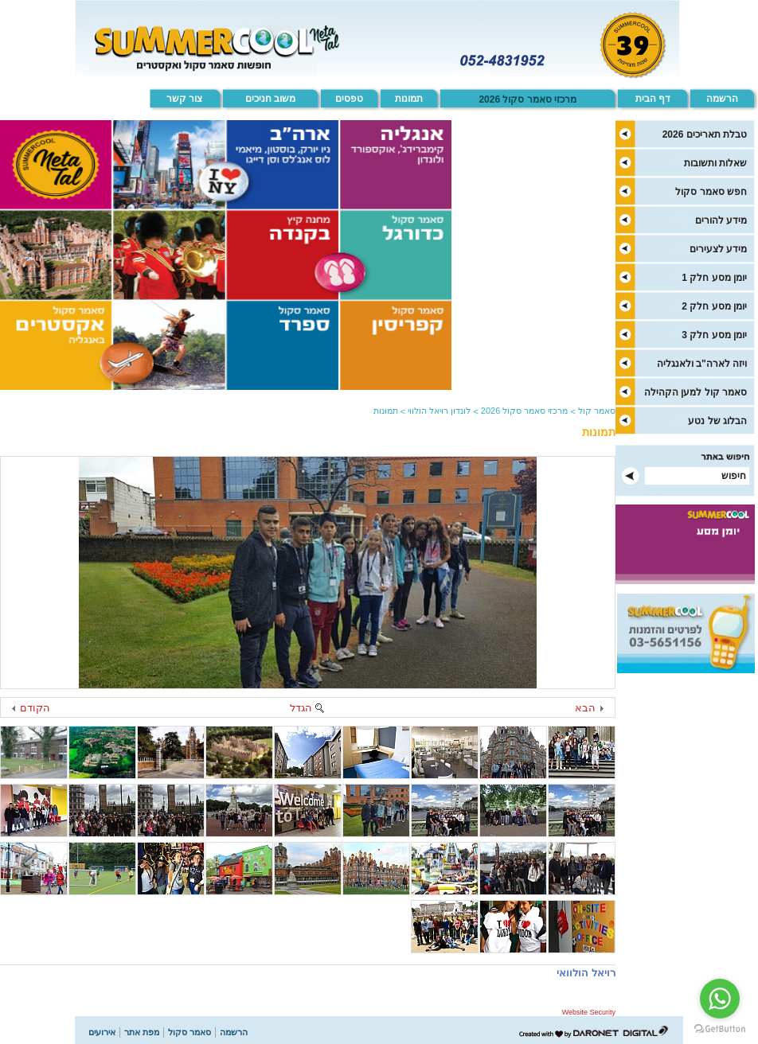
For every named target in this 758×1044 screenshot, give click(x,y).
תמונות (409, 98)
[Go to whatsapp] (720, 999)
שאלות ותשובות (715, 163)
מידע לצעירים (718, 249)
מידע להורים (721, 220)
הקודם (35, 708)
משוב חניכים (270, 98)
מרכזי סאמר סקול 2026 (527, 99)
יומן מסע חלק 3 (714, 335)
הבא (585, 708)
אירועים (101, 1032)
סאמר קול (596, 410)
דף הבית (652, 98)
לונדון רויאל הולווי (439, 410)
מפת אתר (141, 1032)
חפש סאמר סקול (711, 191)
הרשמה (722, 98)
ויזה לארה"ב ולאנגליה (702, 363)
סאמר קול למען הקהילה (695, 392)
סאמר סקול (189, 1032)
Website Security (588, 1012)
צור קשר (184, 98)
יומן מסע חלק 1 (714, 277)
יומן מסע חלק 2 (714, 306)
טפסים (349, 98)
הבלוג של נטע (717, 421)
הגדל (301, 708)
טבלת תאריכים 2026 (704, 134)
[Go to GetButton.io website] (719, 1028)
